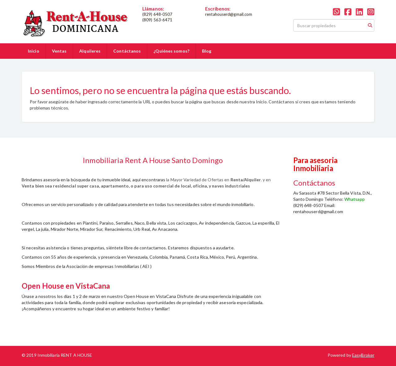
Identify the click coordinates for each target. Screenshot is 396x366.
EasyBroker (363, 355)
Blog (206, 51)
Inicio (33, 51)
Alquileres (90, 51)
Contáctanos (127, 51)
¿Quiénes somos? (171, 51)
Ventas (59, 51)
